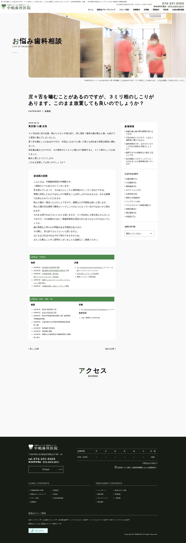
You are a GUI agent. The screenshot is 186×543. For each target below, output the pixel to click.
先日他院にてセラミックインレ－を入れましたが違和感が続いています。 (139, 162)
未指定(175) (130, 218)
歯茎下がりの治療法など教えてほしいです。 (139, 154)
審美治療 (100, 494)
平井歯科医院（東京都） (50, 274)
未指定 (48, 111)
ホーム (90, 10)
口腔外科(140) (131, 195)
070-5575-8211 (51, 462)
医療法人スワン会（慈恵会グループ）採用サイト (44, 523)
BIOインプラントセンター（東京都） (47, 277)
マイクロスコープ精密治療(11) (138, 206)
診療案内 (136, 10)
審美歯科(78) (130, 187)
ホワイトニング (103, 497)
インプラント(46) (132, 202)
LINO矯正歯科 (63, 519)
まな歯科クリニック (49, 519)
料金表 (165, 10)
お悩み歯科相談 (178, 10)
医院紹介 (156, 10)
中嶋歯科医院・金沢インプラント (53, 286)
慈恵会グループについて (106, 10)
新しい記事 (34, 349)
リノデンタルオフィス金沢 (99, 519)
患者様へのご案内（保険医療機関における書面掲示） (135, 467)
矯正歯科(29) (130, 214)
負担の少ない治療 (120, 490)
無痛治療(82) (130, 210)
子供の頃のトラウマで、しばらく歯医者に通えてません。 (139, 139)
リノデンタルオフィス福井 (79, 519)
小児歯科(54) (130, 183)
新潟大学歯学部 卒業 (49, 313)
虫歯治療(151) (131, 180)
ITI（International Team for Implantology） (91, 267)
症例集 (146, 10)
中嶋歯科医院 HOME (37, 490)
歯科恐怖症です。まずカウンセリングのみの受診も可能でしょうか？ (139, 146)
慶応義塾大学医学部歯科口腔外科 (53, 271)
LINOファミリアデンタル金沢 (119, 519)
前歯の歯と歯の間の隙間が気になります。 (139, 132)
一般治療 (118, 497)
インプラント (102, 490)
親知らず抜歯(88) (132, 199)
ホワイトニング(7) (133, 191)
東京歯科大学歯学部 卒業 (51, 267)
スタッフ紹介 (124, 10)
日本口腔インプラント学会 (86, 274)
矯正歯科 (100, 501)
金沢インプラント (34, 519)
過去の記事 (110, 349)
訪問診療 (118, 494)
